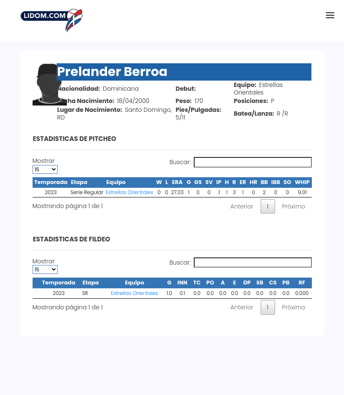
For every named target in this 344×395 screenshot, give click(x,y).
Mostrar (45, 165)
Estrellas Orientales (129, 192)
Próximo (293, 206)
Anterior (241, 206)
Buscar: (240, 162)
